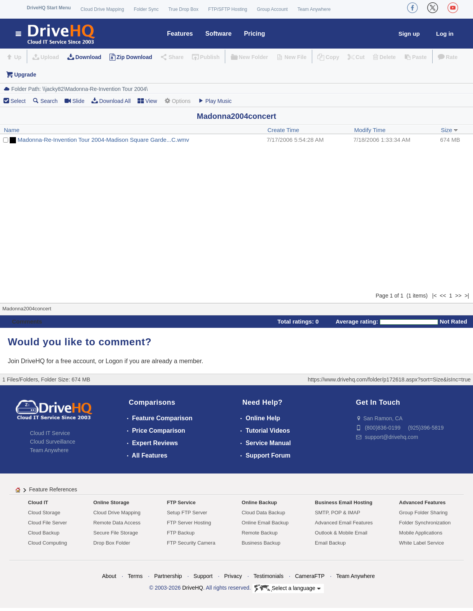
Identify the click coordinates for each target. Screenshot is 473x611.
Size (449, 130)
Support (202, 576)
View (147, 100)
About (109, 576)
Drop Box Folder (111, 543)
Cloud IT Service (50, 433)
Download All (110, 100)
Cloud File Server (47, 523)
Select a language (287, 588)
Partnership (168, 576)
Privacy (233, 576)
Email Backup (330, 543)
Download (88, 57)
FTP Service (181, 502)
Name (11, 130)
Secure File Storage (115, 533)
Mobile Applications (420, 533)
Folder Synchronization (425, 523)
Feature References (53, 489)
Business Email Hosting (343, 502)
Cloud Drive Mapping (102, 9)
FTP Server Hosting (189, 523)
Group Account (272, 9)
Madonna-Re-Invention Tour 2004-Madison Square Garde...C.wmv (103, 139)
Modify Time (370, 130)
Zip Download (134, 57)
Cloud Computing (47, 543)
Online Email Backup (265, 523)
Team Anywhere (313, 9)
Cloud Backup (43, 533)
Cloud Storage (44, 512)
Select (18, 101)
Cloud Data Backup (263, 512)
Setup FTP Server (187, 512)
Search (45, 100)
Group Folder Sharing (423, 512)
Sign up (409, 33)
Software (218, 33)
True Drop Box (183, 9)
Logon (114, 361)
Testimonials (268, 576)
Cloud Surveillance (52, 442)
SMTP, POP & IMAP (337, 512)
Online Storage (111, 502)
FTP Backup (181, 533)
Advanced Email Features (344, 523)
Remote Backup (260, 533)
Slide (74, 100)
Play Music (215, 100)
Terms (135, 576)
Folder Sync (146, 9)
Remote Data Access (116, 523)
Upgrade (25, 74)
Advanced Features (422, 502)
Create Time (283, 130)
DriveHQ (192, 588)
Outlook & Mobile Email (341, 533)
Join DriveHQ (27, 361)
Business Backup (261, 543)
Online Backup (259, 502)
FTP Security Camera (191, 543)
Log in (445, 33)
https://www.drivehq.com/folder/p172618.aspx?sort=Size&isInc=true (389, 379)
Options (177, 100)
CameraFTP (310, 576)
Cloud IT (38, 502)
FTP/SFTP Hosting (227, 9)
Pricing (254, 33)
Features (180, 33)
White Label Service (421, 543)
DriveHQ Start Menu (49, 7)
